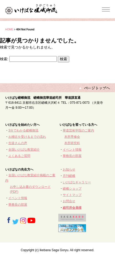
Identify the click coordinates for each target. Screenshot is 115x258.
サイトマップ (72, 195)
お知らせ (69, 169)
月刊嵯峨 (69, 176)
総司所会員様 (72, 208)
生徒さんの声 (17, 143)
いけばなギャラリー (77, 182)
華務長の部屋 (72, 156)
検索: (4, 59)
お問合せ (69, 201)
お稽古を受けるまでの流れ (27, 137)
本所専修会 (72, 137)
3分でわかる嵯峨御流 (23, 130)
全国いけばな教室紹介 (24, 149)
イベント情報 (72, 149)
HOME (9, 29)
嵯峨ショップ (72, 188)
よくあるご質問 (19, 156)
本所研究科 (72, 143)
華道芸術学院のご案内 (78, 130)
